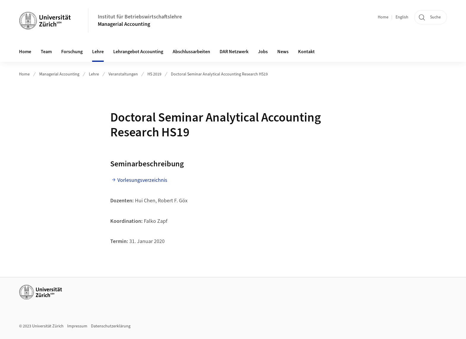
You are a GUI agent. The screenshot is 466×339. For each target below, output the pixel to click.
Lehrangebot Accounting (138, 51)
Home (383, 17)
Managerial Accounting (124, 24)
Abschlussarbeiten (191, 51)
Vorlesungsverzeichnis (142, 180)
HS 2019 (154, 74)
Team (46, 51)
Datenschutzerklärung (110, 326)
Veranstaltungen (123, 74)
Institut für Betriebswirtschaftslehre (140, 17)
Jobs (263, 51)
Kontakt (306, 51)
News (283, 51)
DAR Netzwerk (234, 51)
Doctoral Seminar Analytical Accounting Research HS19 (219, 74)
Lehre (98, 51)
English (402, 17)
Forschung (72, 51)
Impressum (77, 326)
